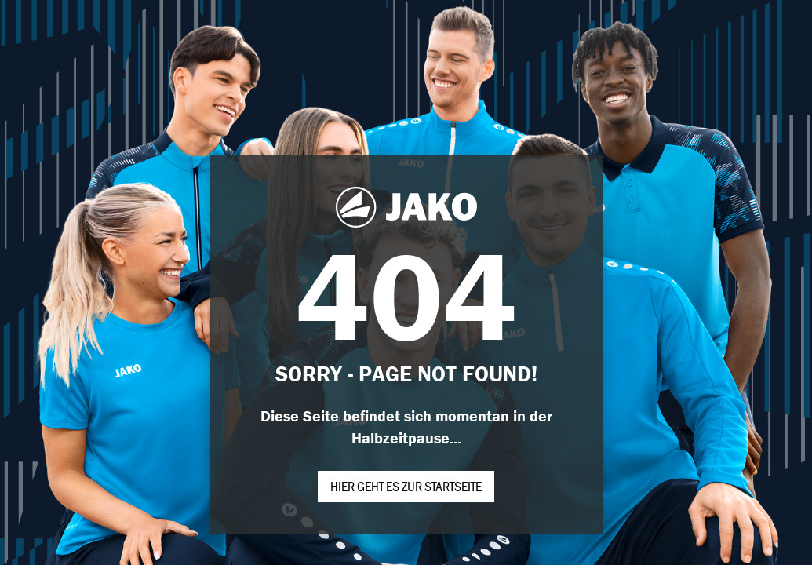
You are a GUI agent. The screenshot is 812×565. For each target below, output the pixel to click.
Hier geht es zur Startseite (406, 485)
